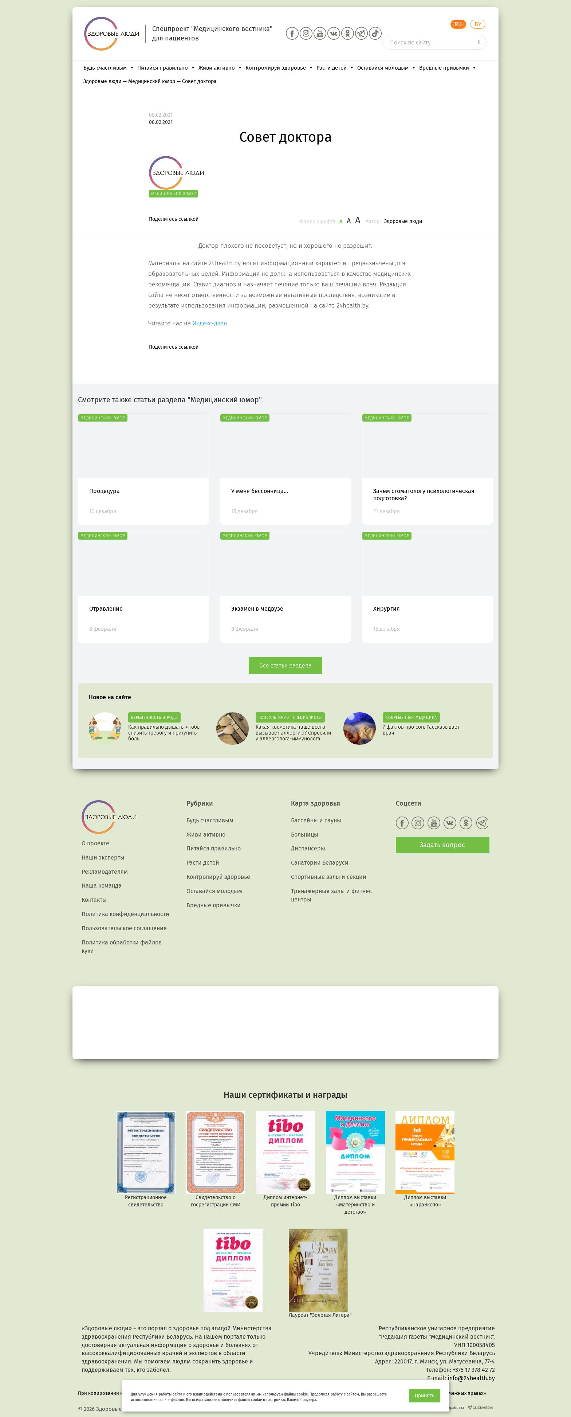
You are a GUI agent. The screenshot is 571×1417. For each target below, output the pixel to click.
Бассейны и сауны (316, 820)
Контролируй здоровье (279, 67)
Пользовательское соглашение (124, 928)
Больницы (304, 834)
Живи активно (220, 67)
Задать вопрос (442, 845)
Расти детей (335, 67)
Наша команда (102, 885)
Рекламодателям (105, 871)
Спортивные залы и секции (328, 876)
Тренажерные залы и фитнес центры (331, 895)
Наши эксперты (103, 857)
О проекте (95, 843)
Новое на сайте (110, 697)
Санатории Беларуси (319, 862)
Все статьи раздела (285, 665)
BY (477, 24)
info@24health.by (471, 1378)
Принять (424, 1396)
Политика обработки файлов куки (122, 946)
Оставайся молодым (386, 67)
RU (458, 24)
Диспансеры (308, 848)
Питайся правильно (166, 67)
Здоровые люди (403, 221)
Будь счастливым (108, 67)
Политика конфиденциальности (125, 914)
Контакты (94, 899)
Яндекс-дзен (210, 323)
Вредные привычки (448, 67)
